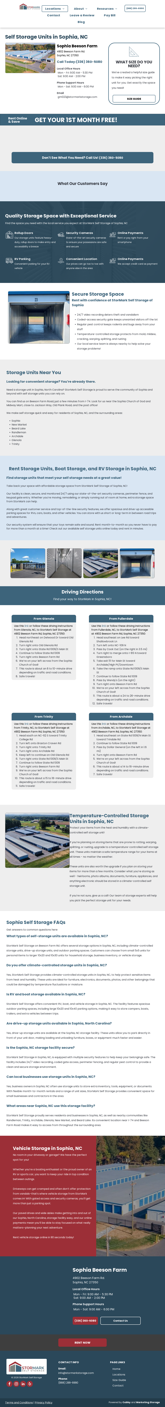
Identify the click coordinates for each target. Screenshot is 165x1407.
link (26, 626)
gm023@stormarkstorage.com (77, 97)
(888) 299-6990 (68, 1383)
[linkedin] (23, 1384)
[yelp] (30, 1384)
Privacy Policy (43, 1402)
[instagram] (16, 1384)
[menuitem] (56, 8)
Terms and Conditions (19, 1402)
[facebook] (9, 1384)
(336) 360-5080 (89, 61)
